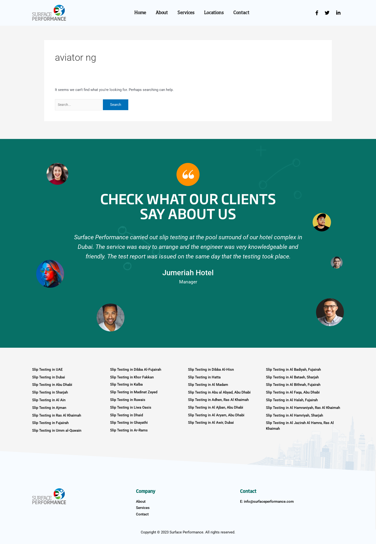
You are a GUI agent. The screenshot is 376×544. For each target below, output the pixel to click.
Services (185, 13)
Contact (241, 13)
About (162, 13)
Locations (214, 13)
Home (140, 13)
